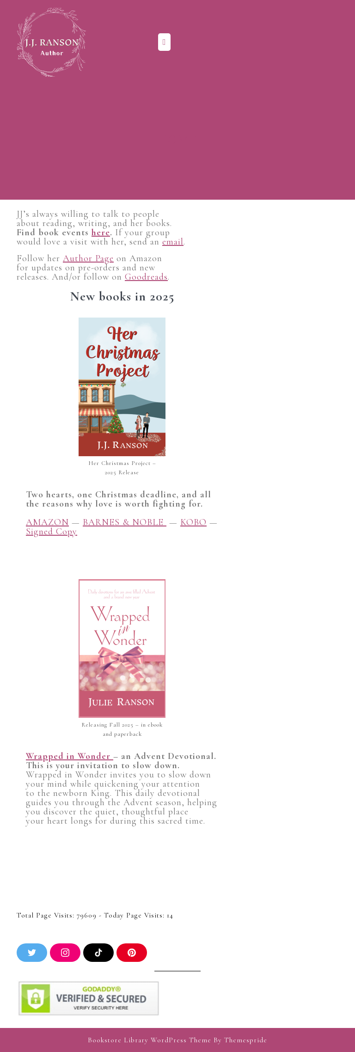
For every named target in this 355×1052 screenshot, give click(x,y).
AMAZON (47, 522)
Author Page (88, 258)
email (173, 241)
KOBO (193, 522)
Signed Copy (51, 531)
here (101, 232)
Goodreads (146, 276)
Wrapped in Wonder (69, 756)
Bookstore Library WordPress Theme (149, 1040)
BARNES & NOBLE (124, 522)
